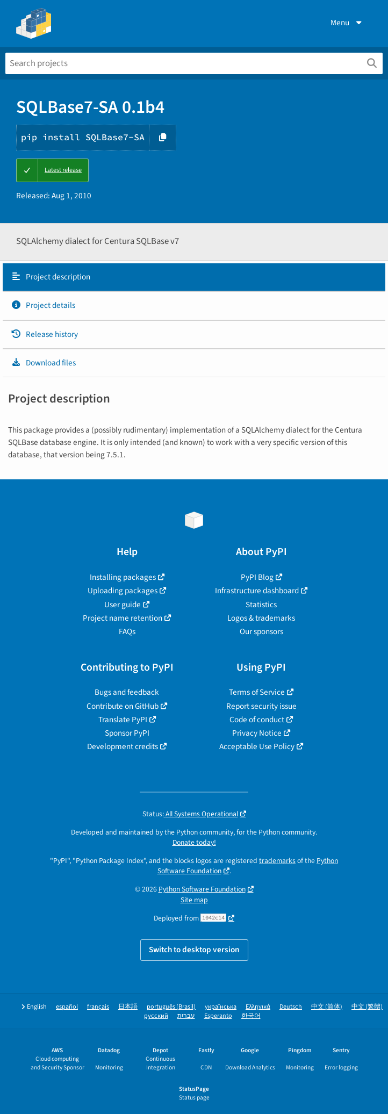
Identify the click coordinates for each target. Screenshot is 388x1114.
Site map (194, 900)
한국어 (251, 1015)
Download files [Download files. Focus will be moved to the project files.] (43, 363)
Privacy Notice (257, 733)
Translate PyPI (122, 719)
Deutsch (290, 1006)
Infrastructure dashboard (257, 590)
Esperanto (218, 1015)
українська (220, 1006)
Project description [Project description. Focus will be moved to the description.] (50, 277)
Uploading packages (122, 590)
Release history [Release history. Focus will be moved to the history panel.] (44, 334)
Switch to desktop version (194, 949)
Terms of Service (257, 692)
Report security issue (261, 706)
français (98, 1006)
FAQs (127, 631)
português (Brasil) (171, 1006)
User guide (122, 604)
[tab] (194, 277)
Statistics (261, 604)
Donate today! (194, 842)
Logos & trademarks (261, 618)
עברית (186, 1015)
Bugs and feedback (127, 692)
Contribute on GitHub (123, 706)
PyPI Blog (257, 577)
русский (156, 1015)
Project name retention (122, 618)
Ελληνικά (258, 1006)
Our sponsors (261, 631)
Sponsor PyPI (127, 733)
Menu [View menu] (347, 22)
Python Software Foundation (202, 889)
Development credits (122, 746)
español (67, 1006)
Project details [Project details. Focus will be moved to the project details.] (43, 305)
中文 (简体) (326, 1006)
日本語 (128, 1006)
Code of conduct (256, 719)
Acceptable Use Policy (256, 746)
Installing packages (123, 577)
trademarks (277, 861)
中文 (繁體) (367, 1006)
